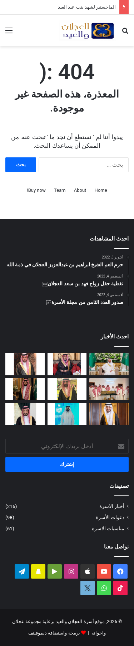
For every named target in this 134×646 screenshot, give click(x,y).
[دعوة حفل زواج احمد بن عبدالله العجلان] (25, 364)
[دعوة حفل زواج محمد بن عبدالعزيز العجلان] (67, 389)
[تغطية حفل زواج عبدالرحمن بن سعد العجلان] (109, 364)
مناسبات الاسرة (108, 528)
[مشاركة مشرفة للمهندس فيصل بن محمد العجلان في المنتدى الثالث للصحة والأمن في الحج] (67, 414)
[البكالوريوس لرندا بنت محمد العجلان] (25, 414)
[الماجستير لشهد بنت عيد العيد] (67, 364)
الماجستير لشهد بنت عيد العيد (87, 7)
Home (101, 190)
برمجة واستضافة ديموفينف (54, 633)
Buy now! (36, 190)
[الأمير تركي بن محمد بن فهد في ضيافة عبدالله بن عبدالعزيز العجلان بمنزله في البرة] (109, 389)
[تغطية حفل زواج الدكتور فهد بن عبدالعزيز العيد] (109, 414)
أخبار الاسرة (111, 506)
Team (60, 190)
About (80, 190)
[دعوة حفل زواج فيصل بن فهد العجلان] (25, 389)
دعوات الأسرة (110, 517)
